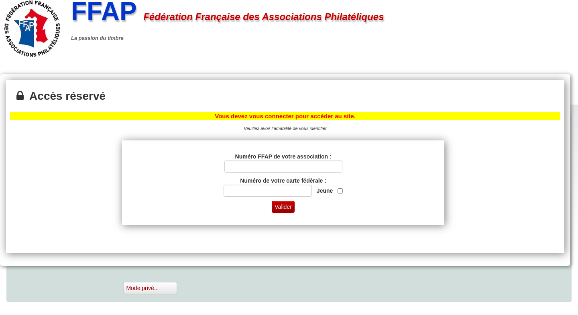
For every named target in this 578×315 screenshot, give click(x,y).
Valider (283, 207)
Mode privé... (150, 288)
